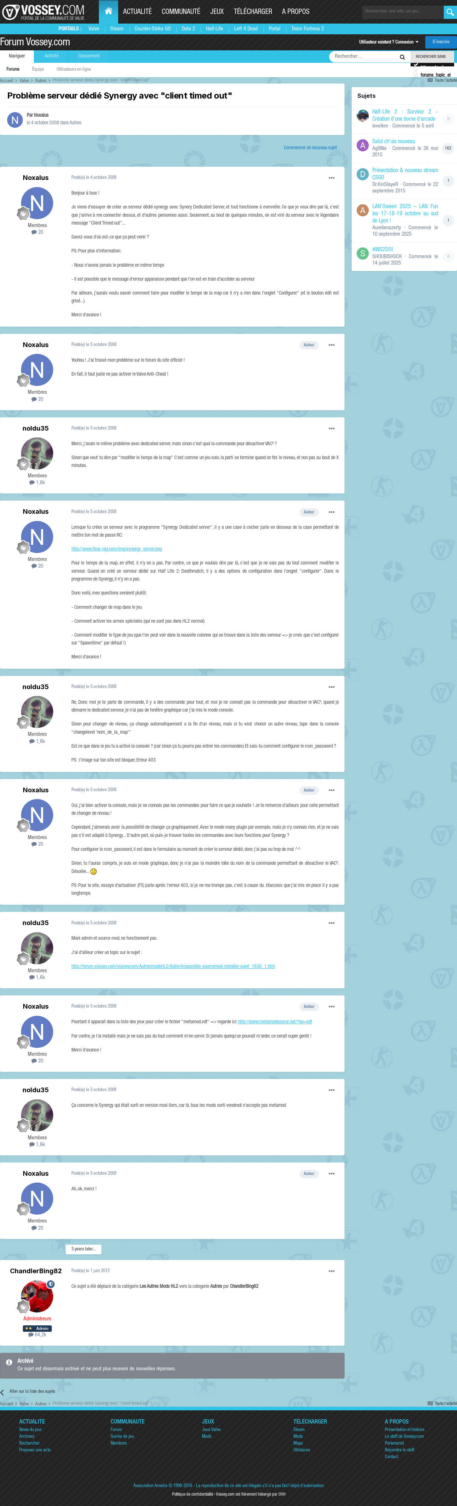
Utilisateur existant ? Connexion (388, 42)
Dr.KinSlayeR (385, 184)
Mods (206, 1437)
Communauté (181, 12)
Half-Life (214, 29)
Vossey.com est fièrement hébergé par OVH (250, 1494)
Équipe (38, 69)
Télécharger (253, 12)
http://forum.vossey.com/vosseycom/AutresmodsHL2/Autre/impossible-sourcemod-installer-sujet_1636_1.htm (173, 966)
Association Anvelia (150, 1486)
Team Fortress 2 (307, 29)
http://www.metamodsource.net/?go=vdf (275, 1022)
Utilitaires (301, 1450)
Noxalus (41, 115)
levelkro (380, 126)
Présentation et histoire (405, 1430)
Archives (26, 1437)
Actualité (137, 12)
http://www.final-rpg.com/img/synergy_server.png (116, 549)
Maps (298, 1443)
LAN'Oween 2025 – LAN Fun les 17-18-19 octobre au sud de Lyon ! (405, 214)
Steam (117, 29)
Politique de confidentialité (192, 1494)
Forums (12, 69)
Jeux (217, 12)
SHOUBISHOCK (387, 257)
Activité (52, 56)
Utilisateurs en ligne (74, 69)
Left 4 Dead (246, 29)
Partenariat (394, 1443)
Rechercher (29, 1443)
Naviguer (17, 56)
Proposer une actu (35, 1450)
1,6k (37, 483)
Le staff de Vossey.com (404, 1437)
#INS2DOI (382, 250)
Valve (94, 29)
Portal (274, 29)
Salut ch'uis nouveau (393, 142)
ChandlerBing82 (36, 1271)
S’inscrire (441, 42)
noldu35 (35, 428)
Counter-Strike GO (153, 29)
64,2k (37, 1335)
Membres (119, 1443)
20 (37, 232)
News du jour (30, 1430)
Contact (391, 1457)
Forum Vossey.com (35, 43)
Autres (75, 123)
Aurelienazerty (386, 228)
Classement (89, 56)
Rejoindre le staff (399, 1450)
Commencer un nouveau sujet (310, 148)
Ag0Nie (379, 148)
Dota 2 (188, 29)
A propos (296, 12)
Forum (116, 1430)
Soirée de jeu (122, 1437)
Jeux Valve (211, 1430)
